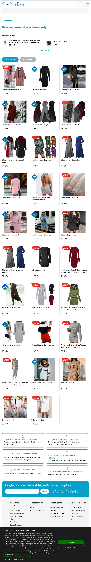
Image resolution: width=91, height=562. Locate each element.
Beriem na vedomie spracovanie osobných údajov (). (66, 491)
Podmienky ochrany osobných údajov (16, 526)
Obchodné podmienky (16, 522)
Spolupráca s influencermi (79, 510)
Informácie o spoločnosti (37, 510)
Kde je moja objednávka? (17, 513)
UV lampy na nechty (56, 516)
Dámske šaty (8, 20)
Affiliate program (76, 507)
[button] (31, 556)
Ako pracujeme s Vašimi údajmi (67, 492)
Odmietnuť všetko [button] (71, 547)
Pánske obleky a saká (57, 513)
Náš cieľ (32, 507)
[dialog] (45, 544)
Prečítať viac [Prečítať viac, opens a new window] (17, 555)
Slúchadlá (53, 510)
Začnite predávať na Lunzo (77, 518)
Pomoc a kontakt (15, 510)
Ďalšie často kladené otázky (16, 517)
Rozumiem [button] (71, 542)
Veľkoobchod (75, 513)
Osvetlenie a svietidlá (56, 507)
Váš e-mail (10, 491)
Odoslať (45, 491)
